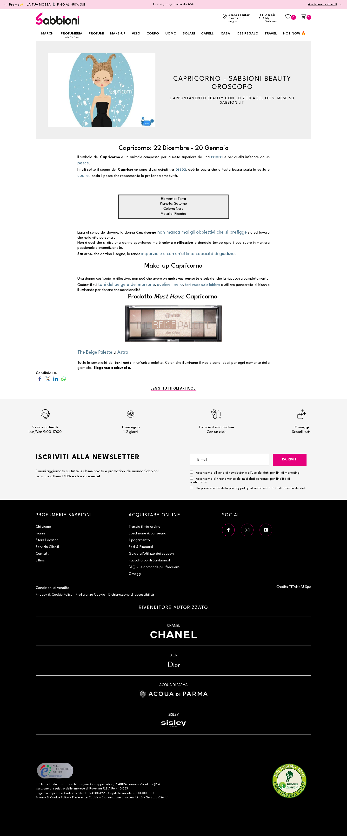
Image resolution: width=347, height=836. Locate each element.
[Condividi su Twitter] (48, 379)
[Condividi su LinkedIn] (56, 379)
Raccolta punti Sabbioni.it (149, 560)
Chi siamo (43, 527)
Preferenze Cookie (90, 595)
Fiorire (40, 533)
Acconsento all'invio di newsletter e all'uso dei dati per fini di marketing (245, 472)
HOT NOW (294, 33)
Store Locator (47, 540)
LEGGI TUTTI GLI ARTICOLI (173, 389)
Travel (271, 33)
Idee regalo (247, 33)
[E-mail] (229, 460)
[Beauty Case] (290, 17)
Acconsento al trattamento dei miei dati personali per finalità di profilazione (240, 480)
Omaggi (135, 574)
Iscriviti (289, 459)
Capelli (207, 33)
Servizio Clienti (47, 547)
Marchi (47, 33)
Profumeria (71, 35)
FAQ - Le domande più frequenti (154, 567)
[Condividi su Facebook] (40, 379)
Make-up (118, 33)
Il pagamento (139, 540)
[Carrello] (306, 17)
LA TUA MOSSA (39, 4)
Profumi (96, 33)
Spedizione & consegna (147, 533)
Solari (189, 33)
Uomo (170, 33)
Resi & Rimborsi (141, 547)
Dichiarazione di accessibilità (131, 595)
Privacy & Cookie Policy (54, 595)
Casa (225, 33)
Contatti (42, 554)
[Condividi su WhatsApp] (63, 379)
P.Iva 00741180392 (91, 793)
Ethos (40, 560)
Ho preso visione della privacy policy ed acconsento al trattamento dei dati (251, 488)
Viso (136, 33)
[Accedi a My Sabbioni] (269, 18)
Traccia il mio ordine (144, 527)
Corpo (153, 33)
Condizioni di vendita (52, 588)
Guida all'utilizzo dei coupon (151, 554)
